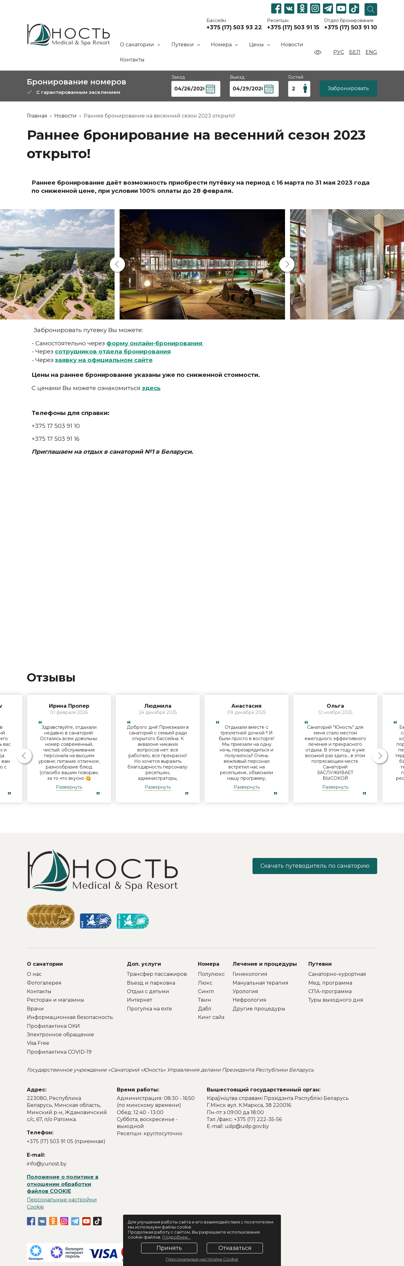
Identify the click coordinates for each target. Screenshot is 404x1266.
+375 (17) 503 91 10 (350, 27)
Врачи (35, 1009)
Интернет (139, 1000)
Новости (292, 45)
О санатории (45, 964)
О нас (34, 974)
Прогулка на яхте (149, 1009)
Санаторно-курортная (337, 974)
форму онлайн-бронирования (155, 343)
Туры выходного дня (335, 1000)
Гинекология (250, 974)
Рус (338, 52)
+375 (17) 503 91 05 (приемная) (66, 1141)
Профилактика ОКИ (53, 1026)
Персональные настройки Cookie (202, 1259)
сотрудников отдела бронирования (113, 351)
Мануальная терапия (260, 983)
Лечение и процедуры (265, 964)
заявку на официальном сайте (104, 360)
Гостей (295, 77)
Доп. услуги (144, 964)
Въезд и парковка (151, 983)
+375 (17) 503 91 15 (293, 27)
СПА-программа (330, 991)
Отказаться (235, 1248)
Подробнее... (176, 1237)
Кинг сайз (211, 1017)
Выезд (237, 77)
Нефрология (249, 1000)
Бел (354, 52)
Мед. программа (330, 983)
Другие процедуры (259, 1009)
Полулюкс (211, 974)
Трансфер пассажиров (157, 974)
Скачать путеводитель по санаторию (314, 866)
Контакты (132, 60)
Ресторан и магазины (55, 1000)
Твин (204, 1000)
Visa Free (38, 1043)
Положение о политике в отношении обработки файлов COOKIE (62, 1184)
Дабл (204, 1009)
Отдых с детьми (148, 991)
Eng (371, 52)
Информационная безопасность (70, 1017)
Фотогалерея (44, 983)
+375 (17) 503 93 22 (234, 27)
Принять (169, 1248)
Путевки (320, 964)
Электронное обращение (60, 1035)
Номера (208, 964)
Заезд (178, 77)
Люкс (205, 983)
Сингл (206, 991)
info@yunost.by (47, 1164)
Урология (245, 991)
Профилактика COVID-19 (59, 1052)
